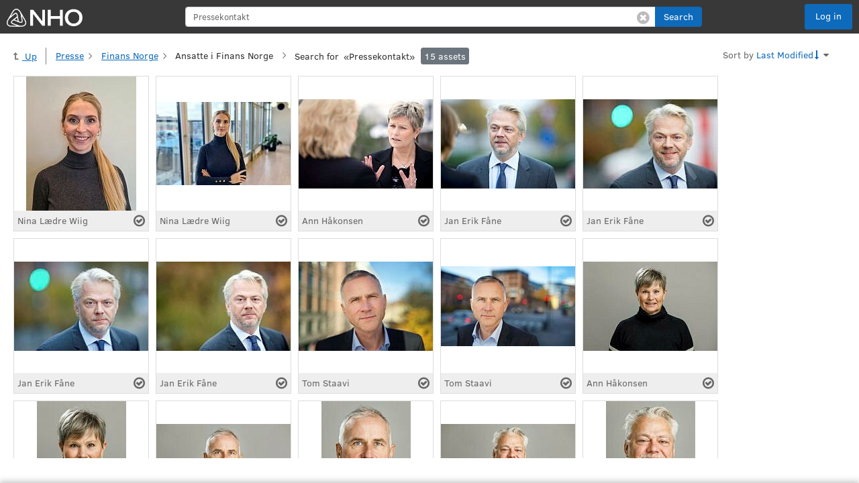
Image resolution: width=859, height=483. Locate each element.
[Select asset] (139, 221)
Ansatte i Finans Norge (224, 55)
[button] (678, 17)
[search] (420, 17)
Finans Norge (129, 55)
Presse (70, 55)
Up (25, 56)
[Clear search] (643, 17)
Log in (828, 15)
